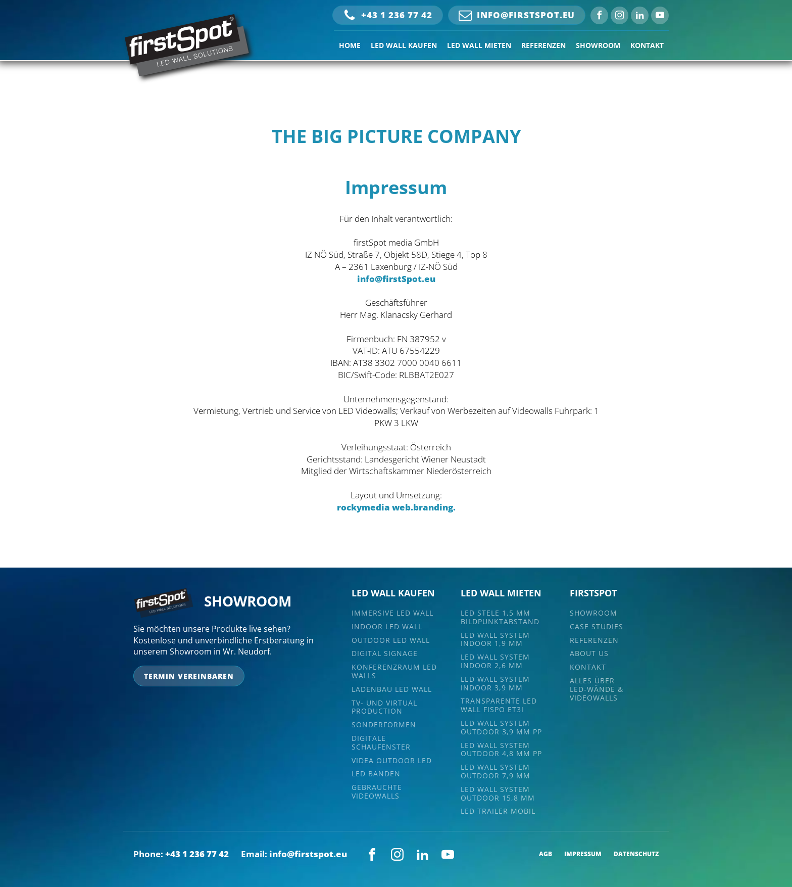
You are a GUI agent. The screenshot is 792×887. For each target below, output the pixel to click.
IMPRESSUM (583, 854)
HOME (350, 45)
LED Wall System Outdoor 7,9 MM (495, 771)
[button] (387, 15)
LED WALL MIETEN (479, 45)
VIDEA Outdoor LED (392, 761)
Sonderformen (384, 725)
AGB (545, 854)
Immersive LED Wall (392, 613)
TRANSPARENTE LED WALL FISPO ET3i (499, 705)
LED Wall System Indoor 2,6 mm (495, 661)
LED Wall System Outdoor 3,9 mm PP (501, 727)
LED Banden (376, 774)
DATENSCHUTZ (636, 854)
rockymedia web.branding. (396, 507)
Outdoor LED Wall (391, 640)
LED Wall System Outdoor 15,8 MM (498, 794)
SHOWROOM (598, 45)
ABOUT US (589, 653)
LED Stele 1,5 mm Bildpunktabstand (500, 617)
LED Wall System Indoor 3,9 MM (495, 683)
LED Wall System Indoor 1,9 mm (495, 639)
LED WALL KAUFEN (404, 45)
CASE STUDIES (596, 627)
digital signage (385, 653)
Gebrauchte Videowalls (377, 792)
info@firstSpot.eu (396, 279)
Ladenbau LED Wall (392, 689)
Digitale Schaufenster (381, 743)
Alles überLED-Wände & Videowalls (596, 689)
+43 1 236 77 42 (197, 854)
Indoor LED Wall (387, 627)
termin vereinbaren (189, 676)
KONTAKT (647, 45)
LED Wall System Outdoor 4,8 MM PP (501, 750)
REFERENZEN (543, 45)
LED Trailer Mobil (498, 811)
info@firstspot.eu (308, 854)
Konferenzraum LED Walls (394, 671)
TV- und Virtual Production (384, 707)
